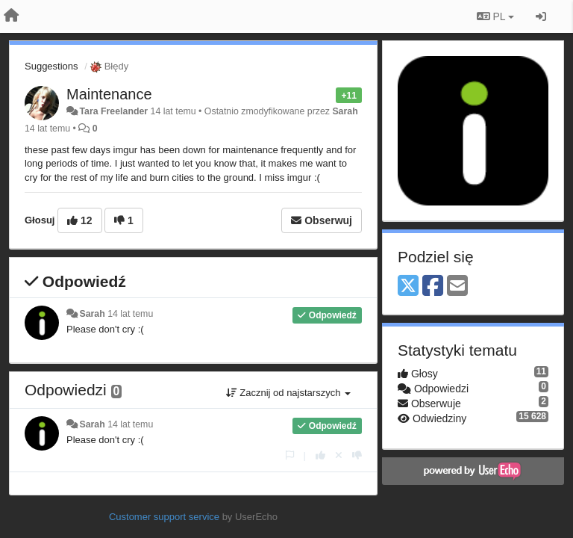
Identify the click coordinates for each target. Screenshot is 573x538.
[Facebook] (432, 286)
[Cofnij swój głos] (338, 455)
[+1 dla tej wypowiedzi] (320, 455)
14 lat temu (130, 314)
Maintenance (109, 94)
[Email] (457, 286)
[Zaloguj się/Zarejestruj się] (540, 16)
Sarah (344, 111)
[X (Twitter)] (408, 286)
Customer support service (164, 516)
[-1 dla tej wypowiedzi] (357, 455)
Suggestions (51, 66)
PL (495, 16)
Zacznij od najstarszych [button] (288, 392)
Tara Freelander (113, 111)
